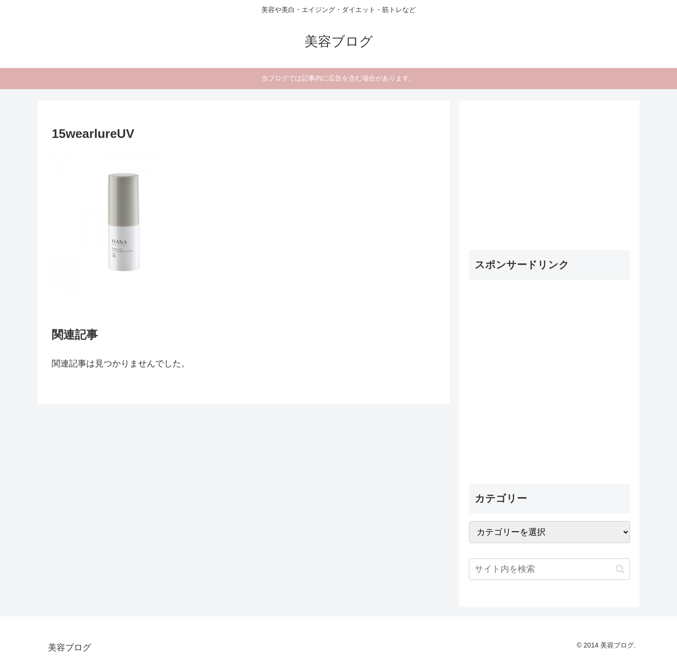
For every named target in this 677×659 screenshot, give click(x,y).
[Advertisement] (541, 170)
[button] (620, 569)
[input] (549, 569)
